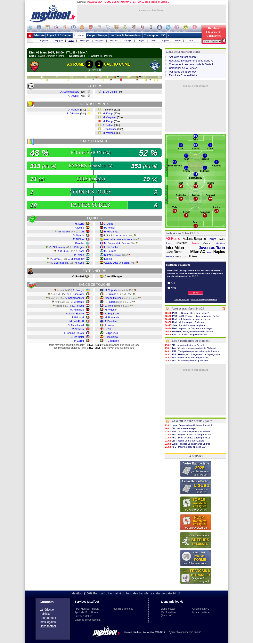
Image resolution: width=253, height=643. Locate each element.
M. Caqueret (109, 117)
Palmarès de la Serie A (182, 71)
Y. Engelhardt (112, 313)
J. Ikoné (117, 255)
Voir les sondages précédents (204, 299)
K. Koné (80, 251)
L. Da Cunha (110, 91)
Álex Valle (109, 239)
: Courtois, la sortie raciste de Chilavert (190, 348)
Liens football (48, 626)
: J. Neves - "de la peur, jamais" (187, 313)
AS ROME (75, 64)
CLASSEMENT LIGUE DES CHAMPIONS (109, 2)
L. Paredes (78, 243)
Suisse (153, 40)
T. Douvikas (111, 321)
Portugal (127, 40)
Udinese (193, 256)
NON (173, 288)
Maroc (178, 40)
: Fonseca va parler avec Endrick (187, 444)
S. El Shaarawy (57, 247)
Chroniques (151, 35)
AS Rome (173, 239)
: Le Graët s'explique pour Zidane (187, 431)
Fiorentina (181, 243)
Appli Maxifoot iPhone (86, 612)
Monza (209, 252)
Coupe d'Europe (97, 35)
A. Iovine (109, 325)
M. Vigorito (110, 309)
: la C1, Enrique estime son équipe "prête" (192, 316)
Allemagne (84, 40)
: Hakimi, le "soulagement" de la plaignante (192, 354)
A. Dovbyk (73, 95)
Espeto (108, 258)
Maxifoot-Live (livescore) (168, 614)
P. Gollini (79, 340)
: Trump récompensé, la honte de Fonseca (192, 351)
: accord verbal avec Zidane (184, 440)
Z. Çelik (80, 231)
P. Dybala (79, 255)
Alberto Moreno (124, 239)
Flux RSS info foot (123, 608)
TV (162, 35)
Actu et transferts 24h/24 (188, 308)
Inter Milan (175, 248)
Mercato (39, 35)
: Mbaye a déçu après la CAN (185, 447)
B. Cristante (73, 113)
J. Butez (108, 223)
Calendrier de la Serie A (183, 67)
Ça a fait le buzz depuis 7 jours (192, 420)
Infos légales (48, 622)
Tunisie (190, 40)
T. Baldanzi (78, 317)
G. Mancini (73, 109)
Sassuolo (178, 256)
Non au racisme (201, 612)
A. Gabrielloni (112, 340)
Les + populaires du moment (191, 340)
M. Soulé (79, 262)
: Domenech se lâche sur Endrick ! (188, 425)
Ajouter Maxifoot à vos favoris (185, 632)
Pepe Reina (111, 337)
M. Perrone (110, 251)
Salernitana (170, 256)
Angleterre (44, 40)
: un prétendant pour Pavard (184, 345)
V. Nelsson (78, 329)
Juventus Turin (212, 248)
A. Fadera (108, 125)
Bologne (212, 239)
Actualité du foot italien (182, 56)
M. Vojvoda (109, 133)
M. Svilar (79, 223)
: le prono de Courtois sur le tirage (188, 328)
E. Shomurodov (75, 258)
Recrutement (48, 617)
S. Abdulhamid (76, 325)
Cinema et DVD (200, 608)
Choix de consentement (87, 619)
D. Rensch (64, 231)
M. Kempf (108, 113)
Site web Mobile (83, 616)
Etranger (79, 35)
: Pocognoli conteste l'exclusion (189, 331)
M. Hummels (77, 309)
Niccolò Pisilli (77, 321)
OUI (173, 283)
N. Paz (108, 255)
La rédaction (47, 609)
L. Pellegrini (78, 247)
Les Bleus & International (125, 35)
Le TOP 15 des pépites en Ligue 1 (151, 2)
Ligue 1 (51, 35)
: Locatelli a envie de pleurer (185, 325)
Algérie (165, 40)
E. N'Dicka (78, 239)
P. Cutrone (124, 243)
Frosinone (195, 243)
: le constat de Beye (180, 428)
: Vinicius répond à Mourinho (185, 322)
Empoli (168, 243)
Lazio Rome (174, 252)
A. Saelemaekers (69, 91)
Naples (219, 252)
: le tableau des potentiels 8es (186, 334)
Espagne (59, 40)
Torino (185, 256)
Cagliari (222, 239)
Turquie (140, 40)
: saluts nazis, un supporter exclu (188, 319)
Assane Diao (111, 262)
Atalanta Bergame (194, 238)
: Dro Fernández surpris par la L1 (187, 437)
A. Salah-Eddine (75, 313)
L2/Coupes (65, 35)
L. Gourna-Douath (74, 333)
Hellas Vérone (220, 243)
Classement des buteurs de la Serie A (191, 64)
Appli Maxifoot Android (87, 608)
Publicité (45, 613)
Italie (70, 40)
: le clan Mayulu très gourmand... (187, 360)
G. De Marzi (77, 337)
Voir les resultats (181, 299)
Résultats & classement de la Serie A (191, 60)
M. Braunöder (112, 317)
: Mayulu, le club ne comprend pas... (189, 434)
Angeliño (79, 227)
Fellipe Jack (111, 333)
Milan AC (197, 252)
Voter (195, 292)
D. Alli (108, 329)
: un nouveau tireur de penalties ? (187, 357)
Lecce (186, 252)
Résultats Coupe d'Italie (183, 75)
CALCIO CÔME (117, 64)
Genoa (206, 243)
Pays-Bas (113, 40)
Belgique (99, 40)
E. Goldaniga (111, 231)
